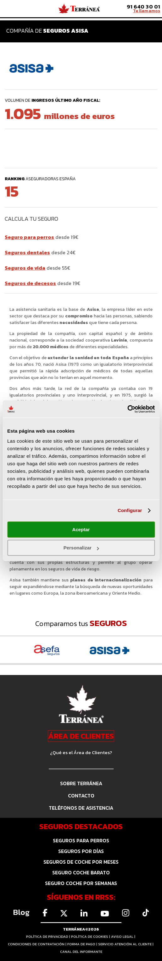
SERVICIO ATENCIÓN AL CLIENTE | (126, 944)
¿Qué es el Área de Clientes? (81, 752)
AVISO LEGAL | (123, 936)
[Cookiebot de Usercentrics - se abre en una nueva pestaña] (127, 409)
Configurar (130, 510)
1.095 (60, 113)
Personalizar (81, 547)
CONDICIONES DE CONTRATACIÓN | (37, 944)
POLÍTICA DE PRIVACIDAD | (48, 936)
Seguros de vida (25, 268)
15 (10, 191)
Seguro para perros (29, 237)
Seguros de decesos (30, 283)
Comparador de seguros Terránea (79, 9)
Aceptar (81, 529)
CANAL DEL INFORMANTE (81, 951)
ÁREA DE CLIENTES (81, 736)
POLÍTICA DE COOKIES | (91, 936)
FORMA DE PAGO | (82, 944)
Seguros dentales (27, 252)
